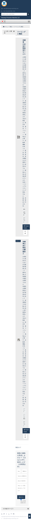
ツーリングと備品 (24, 416)
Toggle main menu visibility (29, 21)
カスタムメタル (24, 220)
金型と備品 (24, 214)
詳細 (25, 232)
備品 (24, 209)
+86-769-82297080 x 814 (9, 11)
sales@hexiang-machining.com (10, 8)
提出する (21, 497)
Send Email (26, 227)
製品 (11, 26)
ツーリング (24, 410)
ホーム (5, 26)
